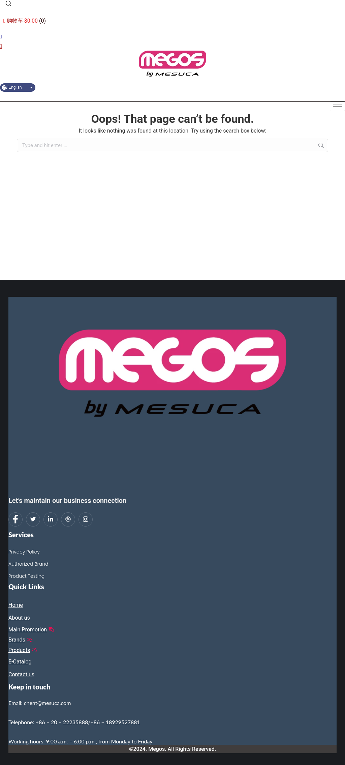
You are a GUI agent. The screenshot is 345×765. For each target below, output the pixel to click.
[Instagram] (86, 519)
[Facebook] (15, 519)
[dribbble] (68, 519)
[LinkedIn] (50, 519)
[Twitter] (33, 519)
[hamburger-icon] (337, 106)
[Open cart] (24, 21)
